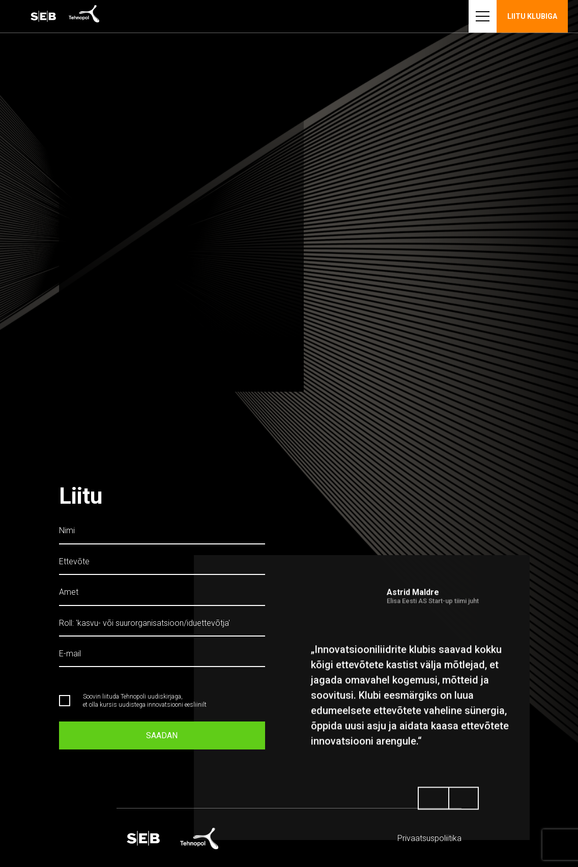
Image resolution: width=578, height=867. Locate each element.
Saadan (162, 732)
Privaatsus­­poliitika (429, 838)
